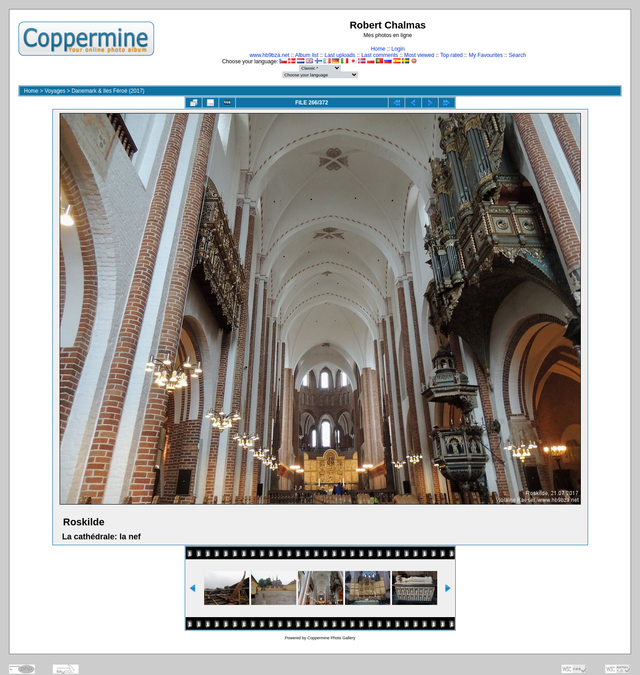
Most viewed (419, 55)
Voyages (55, 91)
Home (378, 49)
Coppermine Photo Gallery (331, 638)
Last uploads (340, 55)
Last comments (379, 55)
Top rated (451, 55)
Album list (306, 55)
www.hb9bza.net (269, 55)
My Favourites (486, 55)
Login (397, 49)
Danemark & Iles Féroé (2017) (107, 91)
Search (517, 55)
